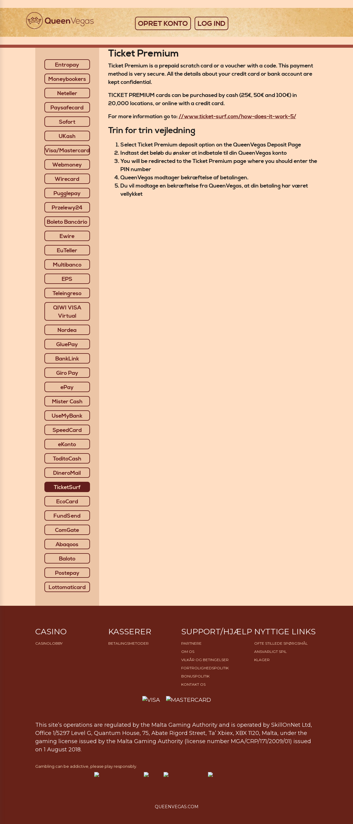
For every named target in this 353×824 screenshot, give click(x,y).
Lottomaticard (67, 587)
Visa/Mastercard (67, 150)
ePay (67, 387)
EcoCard (67, 501)
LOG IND (211, 23)
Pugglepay (67, 193)
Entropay (67, 64)
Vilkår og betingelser (205, 659)
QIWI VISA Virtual (67, 311)
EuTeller (67, 250)
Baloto (67, 558)
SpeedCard (67, 430)
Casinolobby (49, 643)
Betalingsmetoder (128, 643)
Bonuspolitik (195, 676)
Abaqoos (67, 544)
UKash (67, 136)
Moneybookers (67, 79)
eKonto (67, 444)
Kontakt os (193, 684)
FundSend (67, 515)
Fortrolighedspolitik (205, 668)
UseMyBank (67, 415)
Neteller (67, 93)
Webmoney (67, 164)
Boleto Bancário (67, 222)
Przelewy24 (67, 207)
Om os (187, 651)
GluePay (67, 344)
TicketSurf (67, 487)
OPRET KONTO (163, 23)
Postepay (67, 573)
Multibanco (67, 264)
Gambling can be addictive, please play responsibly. (86, 766)
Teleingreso (67, 293)
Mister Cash (67, 401)
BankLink (67, 358)
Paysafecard (67, 107)
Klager (262, 659)
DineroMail (67, 473)
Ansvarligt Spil (270, 651)
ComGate (67, 530)
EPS (67, 279)
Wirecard (67, 179)
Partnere (191, 643)
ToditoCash (67, 458)
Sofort (67, 122)
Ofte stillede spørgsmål (281, 643)
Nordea (67, 330)
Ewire (67, 236)
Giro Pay (67, 373)
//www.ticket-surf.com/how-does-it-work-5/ (237, 116)
